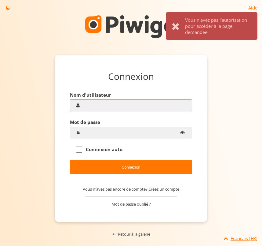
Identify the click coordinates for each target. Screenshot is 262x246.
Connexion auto (99, 149)
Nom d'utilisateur (90, 95)
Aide (252, 8)
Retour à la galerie (131, 234)
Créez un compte (163, 189)
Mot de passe (85, 122)
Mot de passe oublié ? (131, 204)
